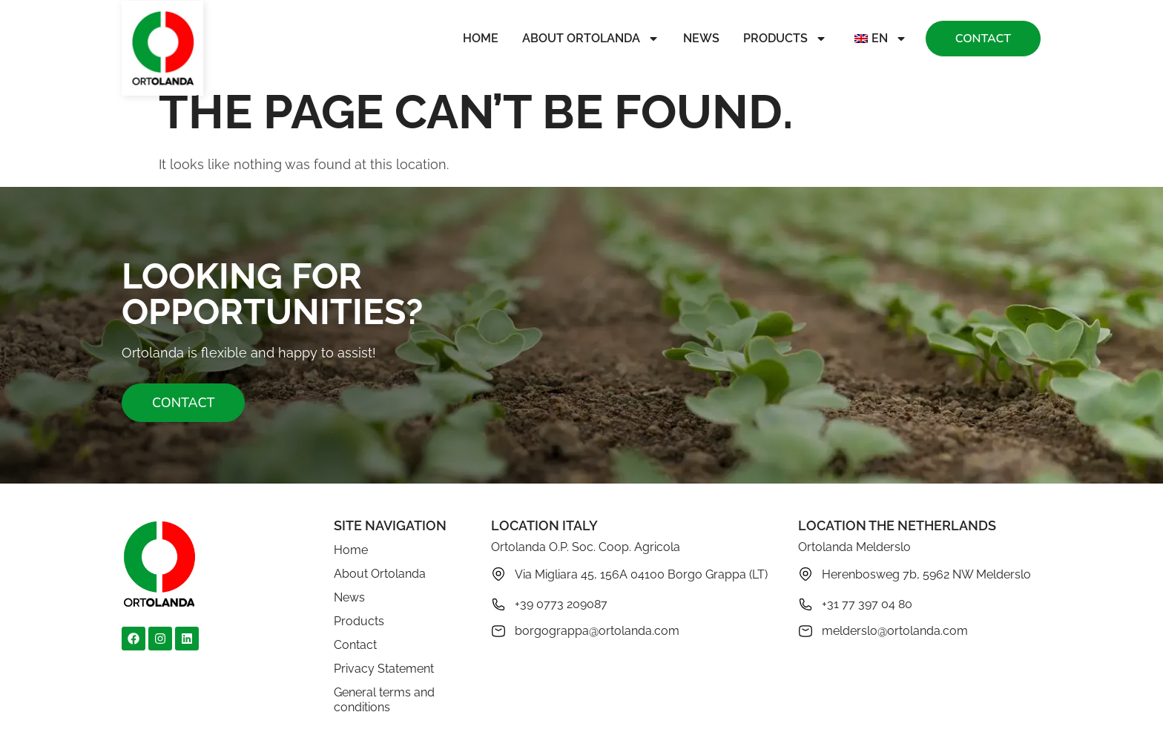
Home (480, 38)
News (701, 38)
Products (785, 38)
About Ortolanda (590, 38)
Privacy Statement (384, 669)
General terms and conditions (384, 699)
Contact (355, 645)
